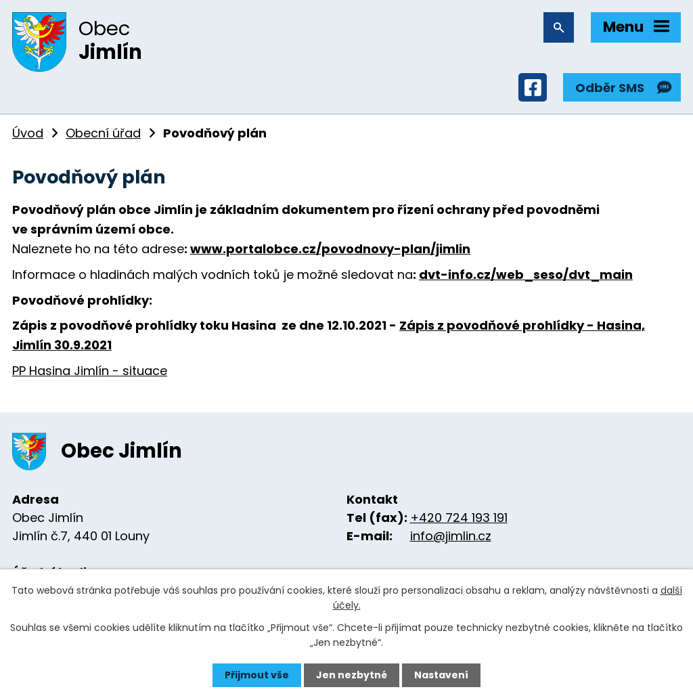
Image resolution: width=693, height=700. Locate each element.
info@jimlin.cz (450, 535)
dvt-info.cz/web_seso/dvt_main (526, 274)
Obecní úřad (103, 133)
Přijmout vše (257, 675)
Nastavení (441, 675)
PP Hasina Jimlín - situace (89, 370)
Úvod (27, 133)
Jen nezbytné (351, 675)
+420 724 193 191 (459, 517)
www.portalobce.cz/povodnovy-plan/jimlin (330, 248)
